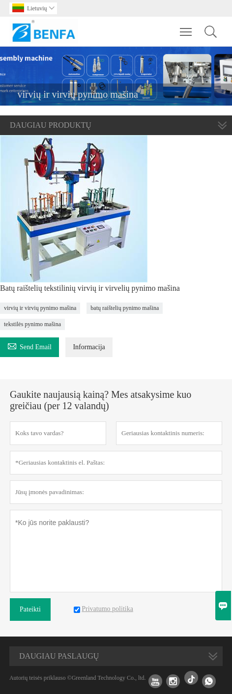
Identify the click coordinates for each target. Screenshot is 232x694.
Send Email (29, 345)
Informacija (89, 347)
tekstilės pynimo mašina (32, 324)
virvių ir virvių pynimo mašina (40, 308)
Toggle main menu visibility (186, 27)
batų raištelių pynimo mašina (124, 308)
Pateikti (30, 609)
